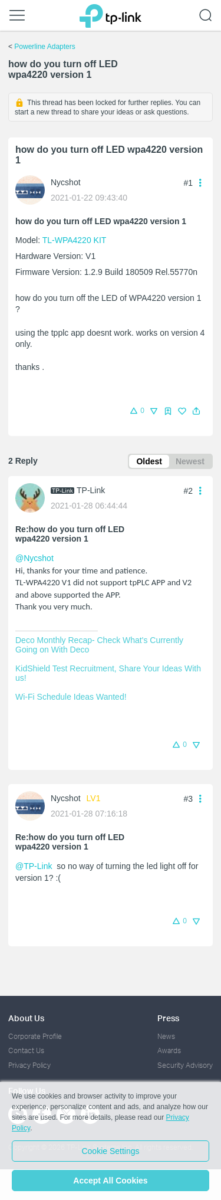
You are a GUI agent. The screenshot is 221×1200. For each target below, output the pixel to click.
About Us (26, 1018)
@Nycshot (34, 558)
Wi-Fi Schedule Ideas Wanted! (71, 696)
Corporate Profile (35, 1036)
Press (168, 1018)
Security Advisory (185, 1065)
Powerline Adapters (44, 46)
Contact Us (26, 1050)
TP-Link (91, 490)
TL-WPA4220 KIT (74, 240)
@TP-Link (33, 866)
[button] (196, 411)
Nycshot (66, 182)
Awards (169, 1050)
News (166, 1036)
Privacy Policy (29, 1065)
